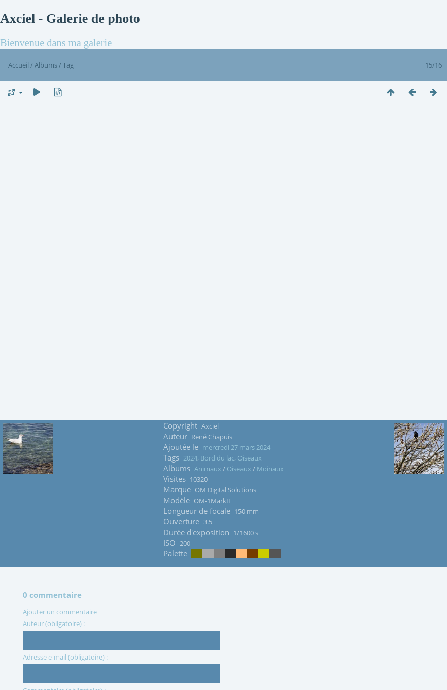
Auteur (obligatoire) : (54, 623)
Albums (46, 65)
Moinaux (270, 468)
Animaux (207, 468)
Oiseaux (249, 458)
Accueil (18, 65)
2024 (190, 458)
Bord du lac (217, 458)
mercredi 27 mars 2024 (236, 447)
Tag (68, 65)
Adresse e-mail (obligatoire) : (65, 657)
